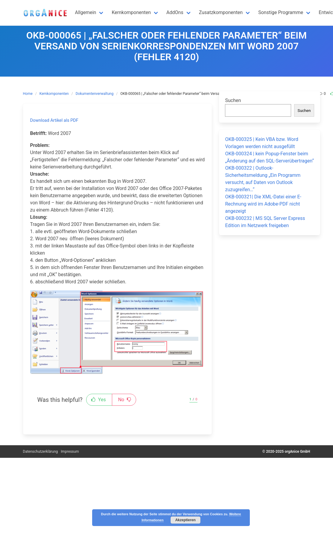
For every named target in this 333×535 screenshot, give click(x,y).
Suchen (233, 100)
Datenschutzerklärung (40, 451)
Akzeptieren (185, 520)
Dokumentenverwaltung (94, 94)
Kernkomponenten (54, 94)
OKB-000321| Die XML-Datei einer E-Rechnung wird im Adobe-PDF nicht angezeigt (263, 204)
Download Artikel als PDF (54, 120)
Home (28, 94)
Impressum (70, 451)
